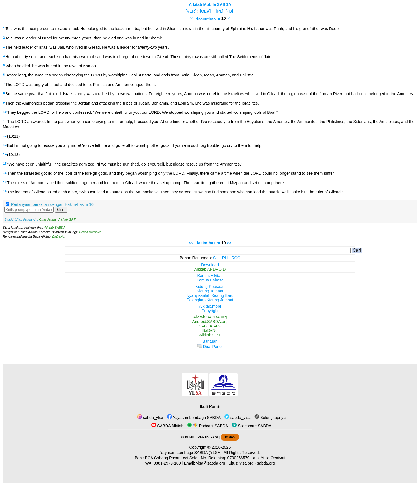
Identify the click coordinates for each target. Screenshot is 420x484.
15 (5, 163)
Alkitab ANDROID (210, 269)
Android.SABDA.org (210, 321)
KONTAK (188, 437)
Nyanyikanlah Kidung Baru (210, 295)
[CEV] (205, 11)
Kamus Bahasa (210, 280)
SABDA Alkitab (167, 426)
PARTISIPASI (208, 437)
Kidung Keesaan (210, 286)
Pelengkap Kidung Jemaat (210, 300)
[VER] (191, 11)
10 (5, 111)
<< (190, 18)
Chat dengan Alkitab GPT (57, 219)
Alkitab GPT (210, 335)
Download (210, 265)
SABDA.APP (210, 326)
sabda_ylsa (150, 417)
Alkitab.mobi (210, 306)
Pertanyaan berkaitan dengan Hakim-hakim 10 (52, 204)
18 (5, 191)
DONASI (229, 437)
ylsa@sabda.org (210, 463)
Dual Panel (210, 346)
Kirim (61, 210)
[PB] (229, 11)
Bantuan (210, 341)
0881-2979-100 (167, 463)
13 (5, 145)
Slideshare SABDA (251, 426)
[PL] (219, 11)
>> (229, 18)
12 (5, 135)
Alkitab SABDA (55, 227)
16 (5, 172)
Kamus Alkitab (209, 275)
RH (225, 258)
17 (5, 182)
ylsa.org (246, 463)
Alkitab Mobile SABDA (210, 4)
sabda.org (266, 463)
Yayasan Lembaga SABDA (194, 417)
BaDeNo (58, 236)
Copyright (210, 310)
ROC (235, 258)
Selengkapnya (270, 417)
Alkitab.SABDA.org (210, 317)
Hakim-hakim (207, 18)
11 (5, 121)
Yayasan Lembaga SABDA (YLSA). (191, 452)
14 (5, 154)
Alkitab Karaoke (90, 232)
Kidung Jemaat (210, 291)
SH (216, 258)
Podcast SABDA (207, 426)
